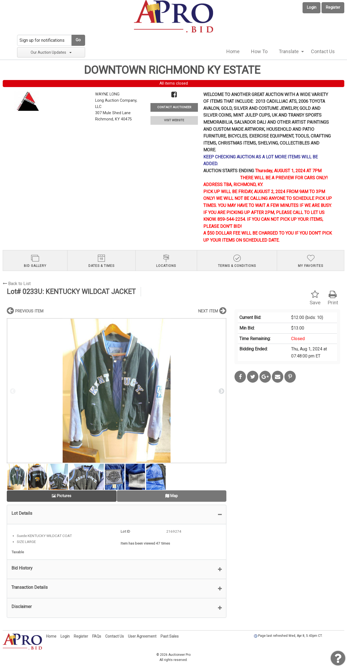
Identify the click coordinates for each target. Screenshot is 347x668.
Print (332, 298)
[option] (116, 390)
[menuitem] (233, 51)
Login (311, 7)
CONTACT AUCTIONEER (174, 107)
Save (315, 298)
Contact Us (323, 51)
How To (259, 51)
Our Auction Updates (51, 52)
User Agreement (142, 636)
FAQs (96, 636)
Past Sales (169, 636)
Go (78, 40)
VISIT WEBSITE (174, 120)
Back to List (17, 283)
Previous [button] (12, 391)
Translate (289, 51)
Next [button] (221, 391)
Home (233, 51)
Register (333, 7)
